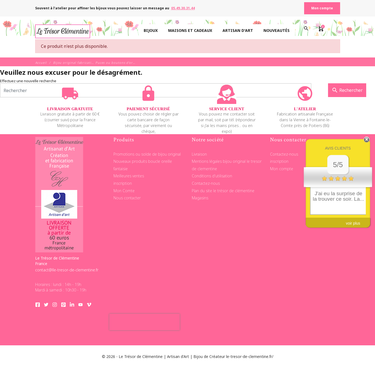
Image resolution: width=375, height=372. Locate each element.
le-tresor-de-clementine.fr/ (249, 356)
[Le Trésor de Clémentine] (62, 30)
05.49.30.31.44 (183, 8)
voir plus (353, 223)
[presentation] (144, 322)
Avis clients (338, 148)
